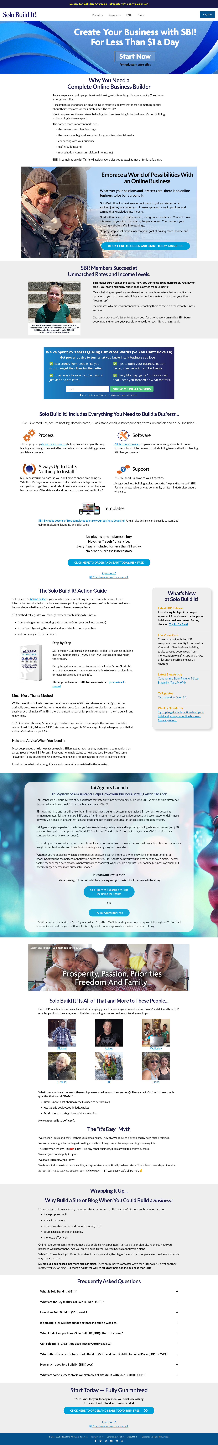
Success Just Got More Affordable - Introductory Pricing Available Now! (109, 3)
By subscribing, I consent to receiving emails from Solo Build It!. (109, 395)
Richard (62, 1048)
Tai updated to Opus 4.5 (172, 697)
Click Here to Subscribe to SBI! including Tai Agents (109, 891)
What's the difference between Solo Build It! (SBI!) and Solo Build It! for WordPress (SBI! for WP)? (103, 1354)
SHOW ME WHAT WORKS (132, 389)
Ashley (109, 1048)
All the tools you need (127, 444)
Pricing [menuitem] (141, 15)
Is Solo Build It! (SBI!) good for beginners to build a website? (78, 1322)
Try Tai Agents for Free (109, 912)
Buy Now (207, 14)
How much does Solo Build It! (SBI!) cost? (66, 1364)
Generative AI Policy (115, 1437)
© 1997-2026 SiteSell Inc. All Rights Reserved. (68, 1437)
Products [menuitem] (97, 15)
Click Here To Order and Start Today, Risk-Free (145, 246)
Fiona (156, 1081)
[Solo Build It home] (20, 14)
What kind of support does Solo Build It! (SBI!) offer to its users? (81, 1333)
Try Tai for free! (178, 624)
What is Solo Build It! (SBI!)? (58, 1291)
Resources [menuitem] (114, 15)
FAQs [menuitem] (129, 15)
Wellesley (156, 1048)
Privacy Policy (97, 1437)
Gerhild (61, 1081)
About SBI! (132, 1437)
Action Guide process (54, 444)
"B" (109, 1081)
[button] (109, 352)
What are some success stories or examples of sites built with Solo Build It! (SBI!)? (92, 1375)
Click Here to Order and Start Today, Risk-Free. (109, 1410)
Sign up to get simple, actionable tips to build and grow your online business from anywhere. (181, 716)
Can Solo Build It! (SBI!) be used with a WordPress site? (76, 1343)
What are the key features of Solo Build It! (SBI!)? (72, 1302)
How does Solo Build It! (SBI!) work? (63, 1312)
